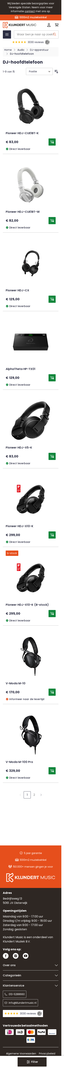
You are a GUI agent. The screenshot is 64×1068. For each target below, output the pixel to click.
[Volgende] (41, 794)
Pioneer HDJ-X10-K (19, 526)
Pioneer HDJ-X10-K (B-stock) (27, 605)
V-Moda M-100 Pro (19, 762)
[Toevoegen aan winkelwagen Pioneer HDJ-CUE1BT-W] (52, 220)
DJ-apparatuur (39, 50)
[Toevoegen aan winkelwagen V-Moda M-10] (52, 692)
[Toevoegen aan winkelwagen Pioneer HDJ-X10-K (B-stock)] (52, 613)
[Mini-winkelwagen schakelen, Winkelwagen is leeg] (55, 25)
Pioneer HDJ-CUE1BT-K (22, 133)
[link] (20, 794)
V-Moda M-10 (15, 683)
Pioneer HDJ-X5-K (19, 448)
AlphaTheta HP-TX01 (20, 369)
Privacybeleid (47, 1053)
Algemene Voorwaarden (21, 1053)
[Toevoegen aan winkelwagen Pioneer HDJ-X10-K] (52, 535)
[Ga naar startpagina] (19, 25)
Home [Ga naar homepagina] (8, 50)
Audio (20, 50)
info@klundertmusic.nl (20, 1003)
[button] (32, 1062)
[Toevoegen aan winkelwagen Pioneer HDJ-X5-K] (52, 456)
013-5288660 (14, 994)
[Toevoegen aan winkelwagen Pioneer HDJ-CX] (52, 299)
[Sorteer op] (39, 71)
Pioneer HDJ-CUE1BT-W (23, 212)
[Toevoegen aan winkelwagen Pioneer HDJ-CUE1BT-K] (52, 142)
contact (30, 11)
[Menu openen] (7, 34)
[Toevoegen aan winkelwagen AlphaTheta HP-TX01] (52, 377)
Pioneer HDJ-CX (17, 290)
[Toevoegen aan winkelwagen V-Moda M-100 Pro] (52, 770)
